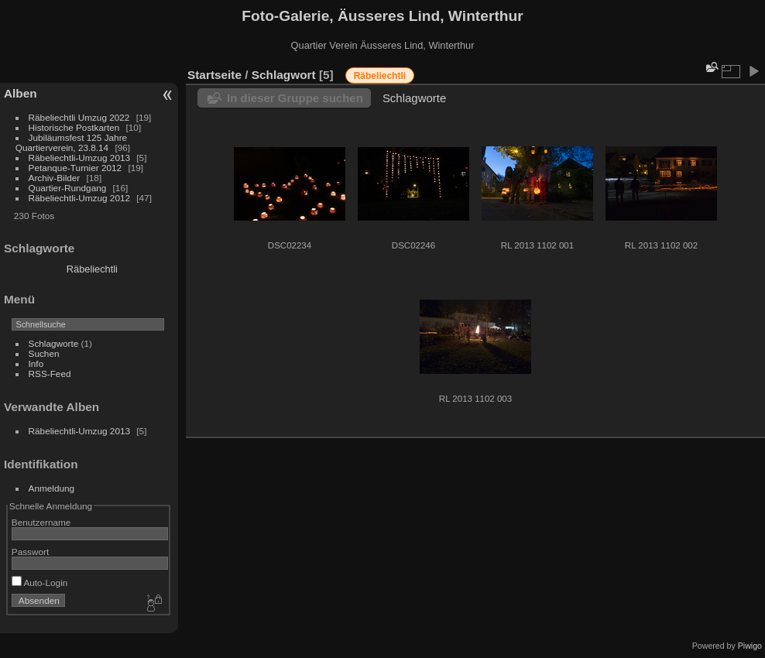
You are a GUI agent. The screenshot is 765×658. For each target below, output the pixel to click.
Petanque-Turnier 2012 (75, 168)
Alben (20, 93)
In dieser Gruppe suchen (295, 98)
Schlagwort (284, 74)
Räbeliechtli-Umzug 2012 (79, 198)
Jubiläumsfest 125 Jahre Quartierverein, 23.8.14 (71, 142)
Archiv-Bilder (55, 178)
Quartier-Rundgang (68, 188)
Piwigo (750, 645)
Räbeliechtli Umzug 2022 (79, 117)
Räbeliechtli (92, 269)
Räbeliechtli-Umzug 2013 (79, 158)
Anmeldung (52, 488)
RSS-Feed (50, 373)
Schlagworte (54, 343)
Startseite (214, 74)
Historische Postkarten (74, 127)
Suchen (44, 353)
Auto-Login (40, 582)
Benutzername (41, 522)
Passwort (30, 552)
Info (36, 363)
